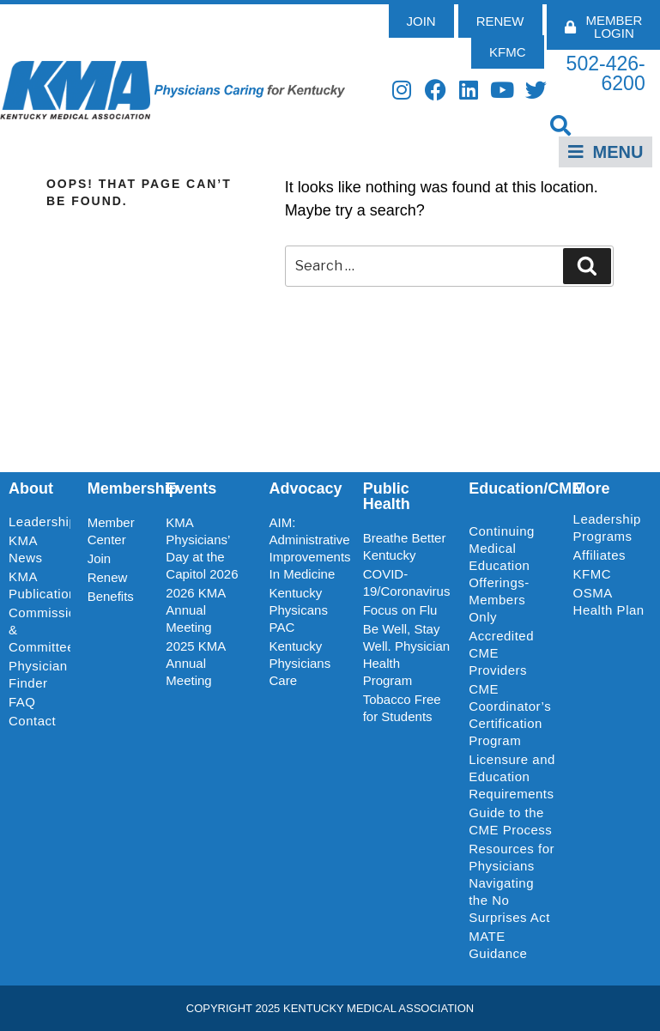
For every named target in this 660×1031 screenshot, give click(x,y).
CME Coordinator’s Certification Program (510, 715)
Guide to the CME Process (510, 821)
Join (100, 558)
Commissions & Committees (39, 629)
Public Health (386, 496)
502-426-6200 (605, 73)
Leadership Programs (609, 527)
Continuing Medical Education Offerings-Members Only (502, 574)
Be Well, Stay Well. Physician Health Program (406, 655)
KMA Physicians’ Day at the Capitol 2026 (202, 548)
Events (191, 488)
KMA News (26, 549)
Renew (108, 577)
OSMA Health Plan (609, 601)
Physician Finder (38, 674)
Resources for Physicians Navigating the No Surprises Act (511, 883)
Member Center (111, 531)
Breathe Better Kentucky (404, 546)
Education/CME (525, 488)
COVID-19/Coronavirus (407, 582)
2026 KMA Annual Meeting (195, 609)
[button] (561, 125)
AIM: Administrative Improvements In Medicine (307, 548)
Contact (32, 720)
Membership (133, 488)
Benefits (111, 596)
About (31, 488)
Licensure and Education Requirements (512, 776)
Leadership (39, 522)
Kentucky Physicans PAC (298, 609)
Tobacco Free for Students (402, 708)
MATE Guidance (498, 945)
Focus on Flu (400, 610)
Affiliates (603, 555)
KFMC (592, 574)
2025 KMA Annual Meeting (195, 663)
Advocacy (305, 488)
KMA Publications (39, 585)
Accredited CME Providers (501, 652)
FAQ (22, 701)
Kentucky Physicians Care (300, 663)
